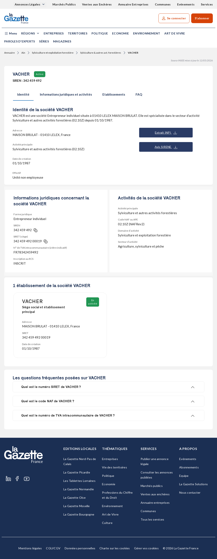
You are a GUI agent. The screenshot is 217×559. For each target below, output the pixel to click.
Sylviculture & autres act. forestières (100, 52)
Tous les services (152, 519)
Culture (107, 523)
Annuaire (9, 52)
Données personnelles (80, 548)
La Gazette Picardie (76, 472)
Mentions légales (30, 548)
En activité (92, 302)
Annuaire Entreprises (133, 4)
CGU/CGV (53, 548)
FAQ (139, 94)
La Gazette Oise (74, 497)
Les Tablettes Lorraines (79, 481)
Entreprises (54, 33)
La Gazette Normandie (78, 489)
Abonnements (189, 467)
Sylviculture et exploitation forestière (52, 52)
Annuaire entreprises (155, 502)
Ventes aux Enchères (97, 4)
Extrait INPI (166, 132)
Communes (163, 4)
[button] (10, 33)
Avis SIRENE (166, 147)
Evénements (186, 4)
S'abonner (202, 18)
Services (207, 4)
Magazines (62, 41)
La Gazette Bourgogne (78, 514)
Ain (23, 52)
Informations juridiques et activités (66, 94)
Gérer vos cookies (146, 548)
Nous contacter (190, 492)
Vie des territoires (114, 467)
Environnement (146, 33)
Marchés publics (152, 486)
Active (39, 74)
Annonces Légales (28, 4)
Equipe (184, 475)
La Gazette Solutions (193, 484)
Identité (23, 94)
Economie (120, 33)
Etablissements (113, 94)
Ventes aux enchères (155, 494)
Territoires (77, 33)
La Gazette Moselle (76, 506)
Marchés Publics (64, 4)
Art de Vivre (174, 33)
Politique (100, 33)
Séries (44, 41)
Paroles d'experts (19, 41)
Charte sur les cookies (114, 548)
